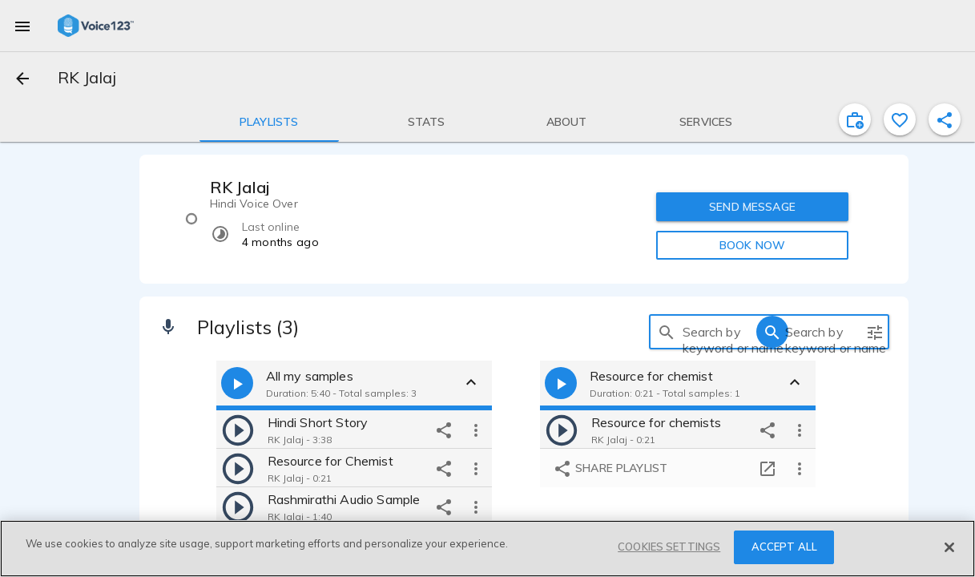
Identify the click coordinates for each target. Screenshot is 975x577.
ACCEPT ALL (784, 546)
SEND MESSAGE (752, 207)
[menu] (22, 26)
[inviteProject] (855, 119)
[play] (238, 429)
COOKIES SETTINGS (669, 546)
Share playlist (610, 468)
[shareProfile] (945, 119)
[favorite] (900, 119)
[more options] (476, 430)
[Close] (949, 547)
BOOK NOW (752, 245)
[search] (667, 332)
